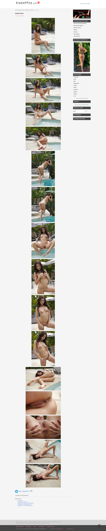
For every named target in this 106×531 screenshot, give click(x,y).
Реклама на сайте (50, 526)
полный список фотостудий (82, 98)
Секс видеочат (41, 526)
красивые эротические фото (28, 2)
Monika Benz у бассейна (22, 501)
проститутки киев (85, 3)
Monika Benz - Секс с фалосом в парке (25, 505)
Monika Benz (20, 500)
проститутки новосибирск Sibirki (82, 104)
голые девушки (35, 528)
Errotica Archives (29, 10)
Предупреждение (70, 528)
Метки (35, 526)
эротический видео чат (42, 528)
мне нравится (22, 491)
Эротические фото (20, 526)
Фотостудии (28, 526)
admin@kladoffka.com (59, 528)
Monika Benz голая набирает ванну (24, 504)
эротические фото (19, 10)
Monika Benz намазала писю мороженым (26, 503)
